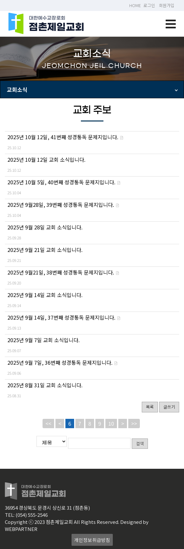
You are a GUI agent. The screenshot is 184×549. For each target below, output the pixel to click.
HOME (135, 5)
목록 (150, 407)
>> (134, 423)
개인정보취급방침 (92, 538)
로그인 (149, 5)
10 (111, 423)
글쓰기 (169, 407)
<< (48, 423)
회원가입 (166, 5)
